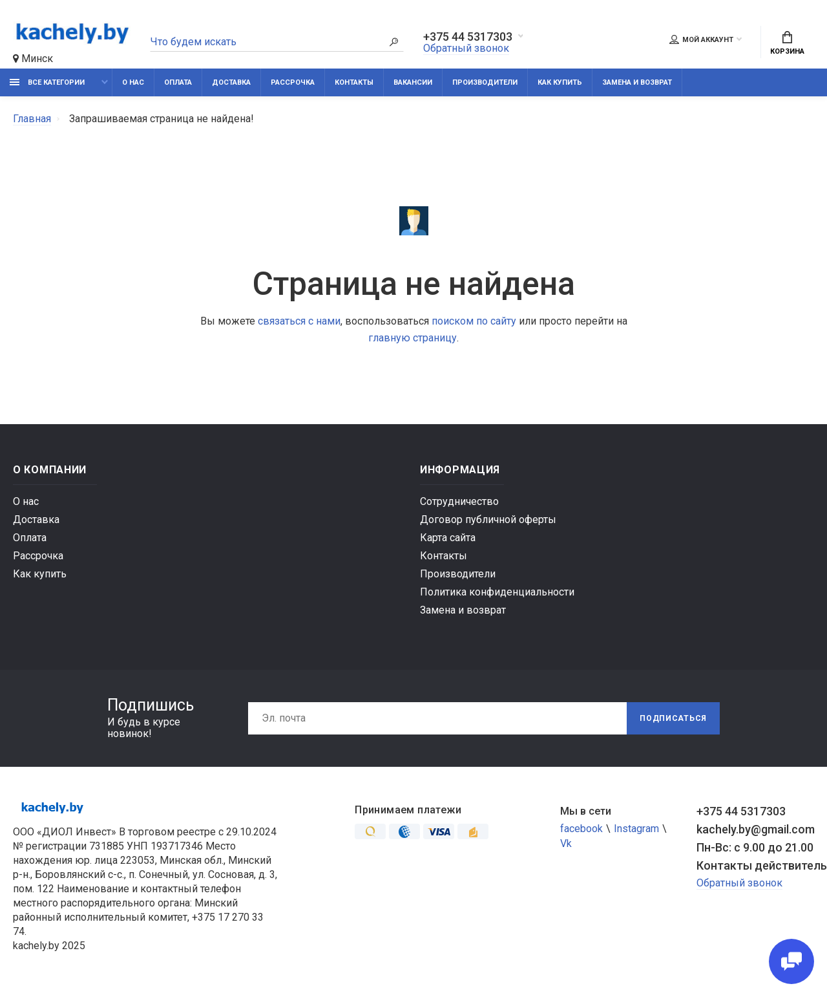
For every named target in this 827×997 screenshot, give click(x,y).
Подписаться (673, 718)
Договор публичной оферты (488, 519)
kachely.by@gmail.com (755, 829)
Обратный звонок (466, 48)
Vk (566, 843)
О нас (133, 82)
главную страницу (412, 338)
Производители (485, 82)
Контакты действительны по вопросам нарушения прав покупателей (755, 865)
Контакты (354, 82)
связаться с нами (299, 321)
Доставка (231, 82)
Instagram (636, 828)
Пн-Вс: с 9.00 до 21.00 (754, 847)
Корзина (787, 43)
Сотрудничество (459, 501)
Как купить (560, 82)
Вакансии (412, 82)
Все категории (47, 82)
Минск (33, 58)
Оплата (178, 82)
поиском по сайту (474, 321)
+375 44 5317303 (467, 36)
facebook (581, 828)
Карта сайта (448, 537)
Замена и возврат (637, 82)
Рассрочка (293, 82)
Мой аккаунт (701, 39)
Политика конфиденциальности (497, 592)
